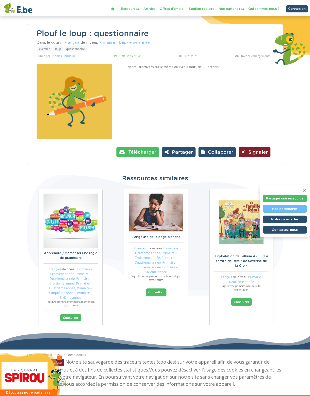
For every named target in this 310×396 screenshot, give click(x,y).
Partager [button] (178, 151)
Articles (149, 8)
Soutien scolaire (201, 8)
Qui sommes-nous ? (264, 8)
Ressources (130, 8)
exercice (44, 49)
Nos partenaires (231, 8)
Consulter (70, 317)
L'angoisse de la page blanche (156, 237)
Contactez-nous (285, 229)
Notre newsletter (284, 219)
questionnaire (75, 49)
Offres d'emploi (172, 8)
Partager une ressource (284, 198)
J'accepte (36, 362)
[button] (217, 152)
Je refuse (55, 362)
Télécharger (137, 151)
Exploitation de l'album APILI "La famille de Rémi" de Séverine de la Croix (241, 261)
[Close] (304, 190)
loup (58, 49)
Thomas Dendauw (63, 56)
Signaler (254, 151)
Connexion (297, 8)
